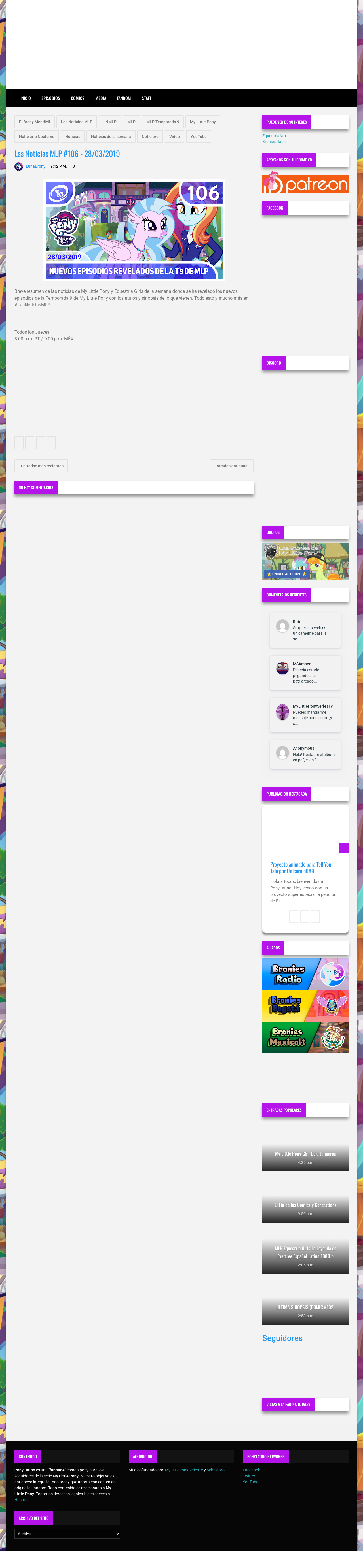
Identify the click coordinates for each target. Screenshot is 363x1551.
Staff (146, 98)
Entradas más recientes (42, 466)
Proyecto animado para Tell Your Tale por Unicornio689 (301, 867)
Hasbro (21, 1499)
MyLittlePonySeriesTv (313, 706)
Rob (296, 621)
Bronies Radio (274, 141)
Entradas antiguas (231, 466)
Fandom (124, 98)
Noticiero (150, 136)
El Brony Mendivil (34, 122)
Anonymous (303, 748)
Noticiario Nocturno (36, 136)
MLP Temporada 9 (162, 122)
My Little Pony (203, 122)
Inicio (25, 98)
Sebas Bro (216, 1470)
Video (174, 136)
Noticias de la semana (111, 136)
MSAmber (302, 664)
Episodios (50, 98)
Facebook (251, 1470)
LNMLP (110, 122)
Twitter (249, 1476)
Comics (78, 98)
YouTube (199, 136)
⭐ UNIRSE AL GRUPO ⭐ (287, 574)
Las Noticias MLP (76, 122)
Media (100, 98)
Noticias (72, 136)
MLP (131, 122)
